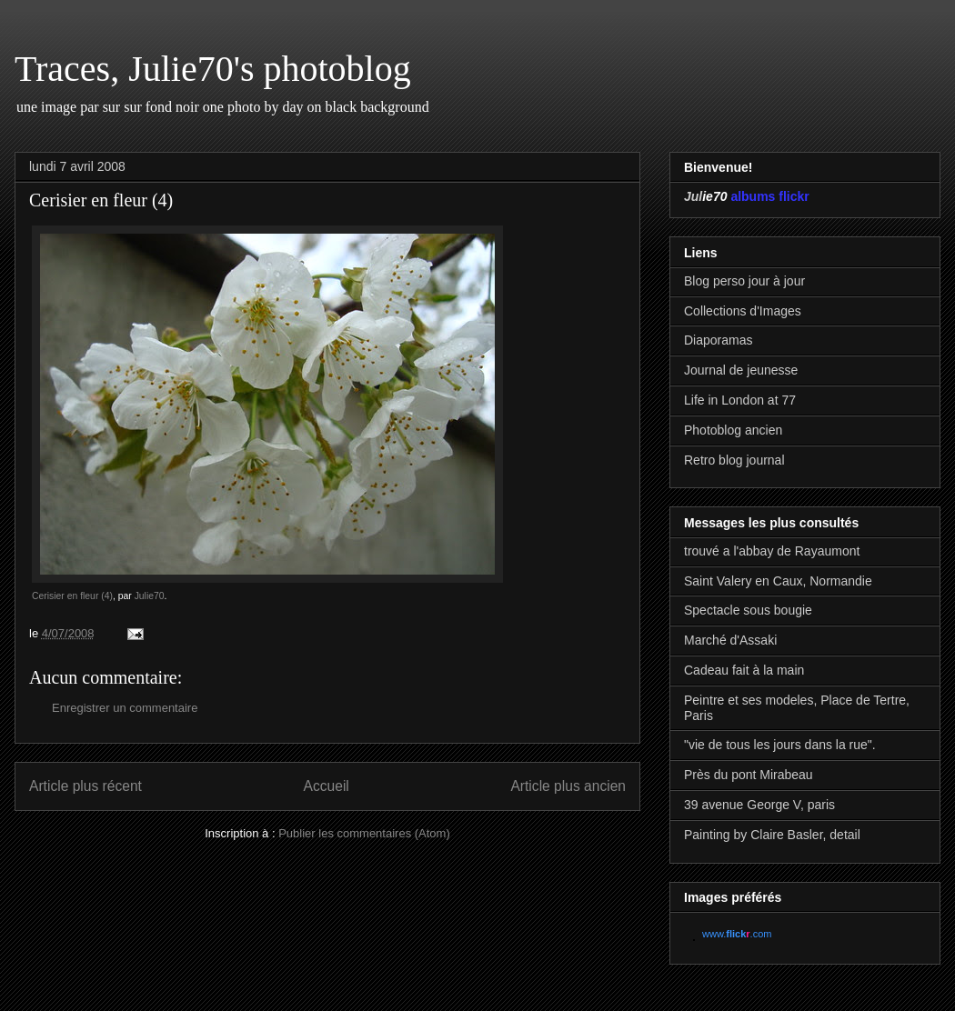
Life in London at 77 (740, 400)
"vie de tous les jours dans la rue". (780, 744)
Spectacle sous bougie (748, 610)
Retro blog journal (734, 460)
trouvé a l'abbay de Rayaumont (772, 551)
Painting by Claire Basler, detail (772, 834)
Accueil (326, 786)
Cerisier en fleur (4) (72, 596)
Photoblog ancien (733, 430)
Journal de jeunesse (741, 370)
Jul (693, 196)
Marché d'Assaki (730, 640)
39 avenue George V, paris (759, 804)
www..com (736, 933)
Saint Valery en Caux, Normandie (778, 581)
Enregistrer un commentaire (124, 708)
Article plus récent (85, 786)
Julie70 (150, 596)
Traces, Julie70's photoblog (213, 68)
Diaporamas (718, 340)
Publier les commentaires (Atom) (364, 833)
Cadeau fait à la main (744, 670)
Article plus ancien (568, 786)
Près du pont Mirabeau (748, 774)
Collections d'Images (742, 311)
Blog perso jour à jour (744, 281)
